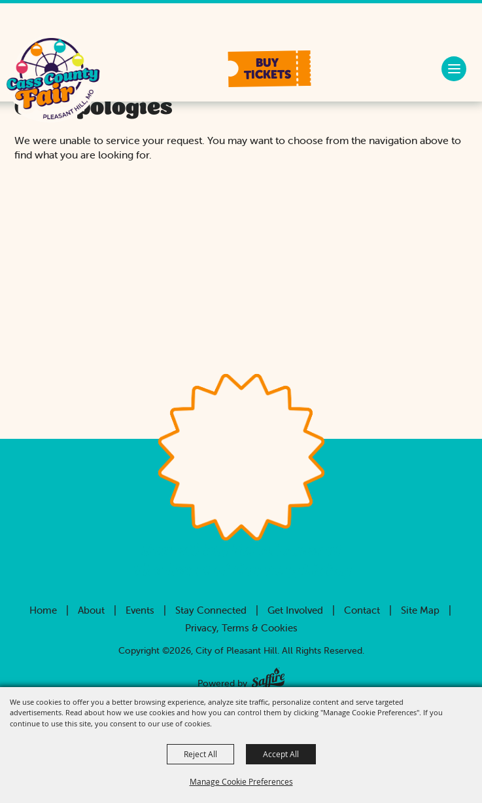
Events (140, 610)
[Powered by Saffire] (268, 675)
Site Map (420, 610)
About (91, 610)
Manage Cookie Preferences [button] (241, 781)
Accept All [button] (281, 754)
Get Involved (295, 610)
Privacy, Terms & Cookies (241, 628)
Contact (362, 610)
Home (43, 610)
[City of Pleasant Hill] (53, 80)
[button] (269, 68)
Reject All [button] (200, 754)
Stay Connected (211, 610)
